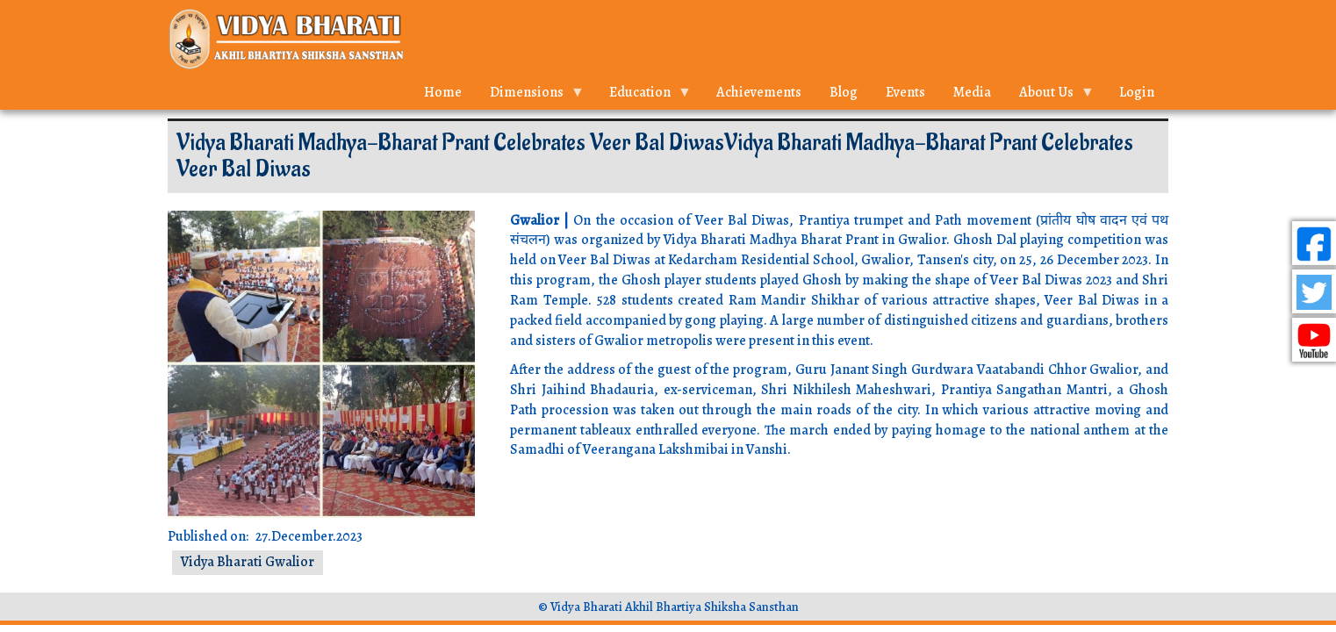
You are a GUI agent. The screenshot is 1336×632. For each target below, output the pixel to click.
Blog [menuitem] (844, 92)
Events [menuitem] (905, 92)
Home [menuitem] (443, 92)
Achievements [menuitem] (758, 92)
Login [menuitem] (1136, 92)
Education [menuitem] (643, 96)
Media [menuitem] (972, 92)
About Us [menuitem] (1050, 96)
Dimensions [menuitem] (530, 96)
